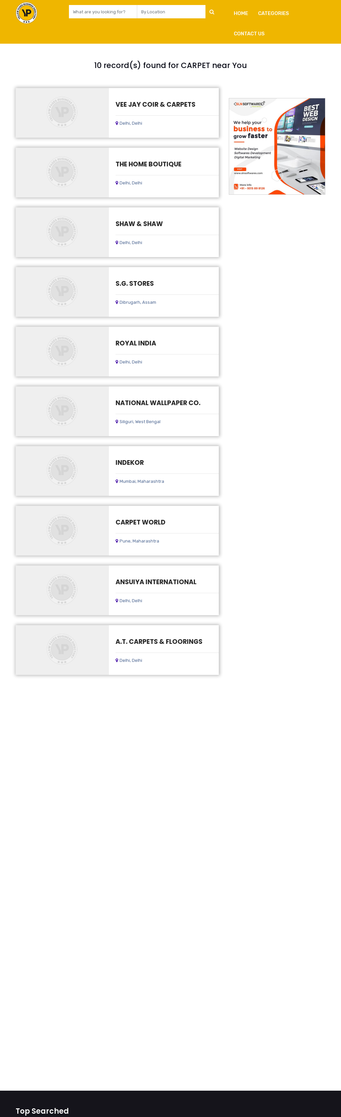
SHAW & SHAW (139, 223)
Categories (273, 13)
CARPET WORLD (141, 522)
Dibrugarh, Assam (136, 302)
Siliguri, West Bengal (138, 421)
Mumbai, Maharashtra (140, 481)
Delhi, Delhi (129, 123)
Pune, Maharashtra (137, 540)
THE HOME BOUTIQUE (148, 164)
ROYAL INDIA (136, 343)
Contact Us (249, 34)
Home (241, 13)
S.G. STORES (135, 283)
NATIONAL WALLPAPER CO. (158, 402)
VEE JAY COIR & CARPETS (155, 104)
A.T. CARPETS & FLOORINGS (159, 641)
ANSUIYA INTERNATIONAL (156, 582)
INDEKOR (130, 462)
